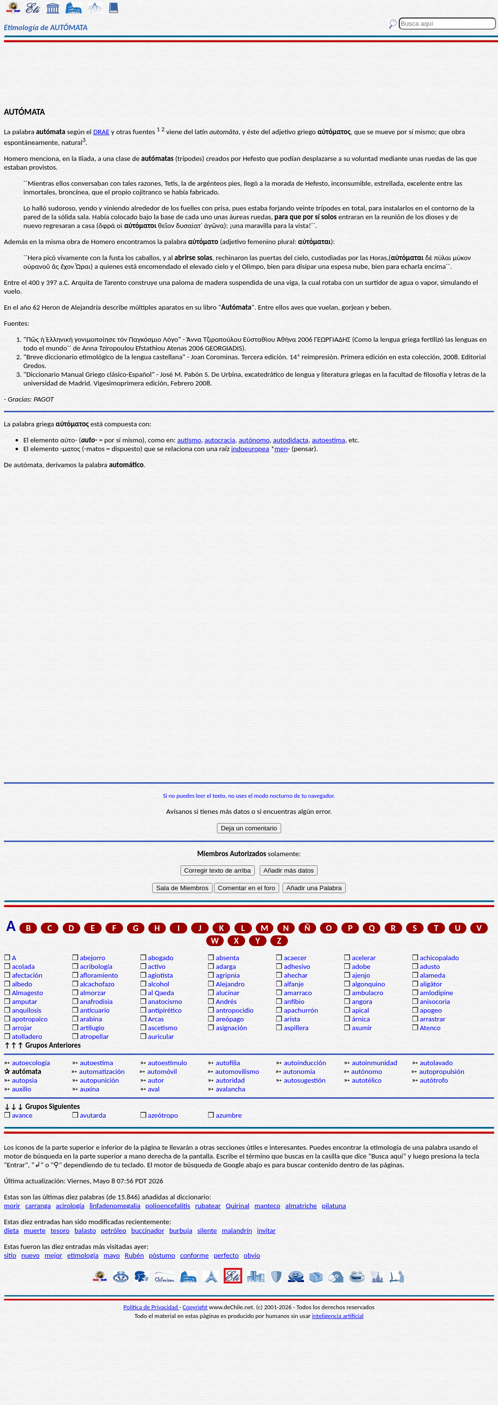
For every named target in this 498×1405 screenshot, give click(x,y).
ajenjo (361, 975)
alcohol (158, 984)
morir (12, 1205)
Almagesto (27, 992)
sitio (10, 1255)
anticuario (94, 1010)
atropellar (94, 1036)
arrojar (22, 1027)
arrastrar (432, 1019)
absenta (227, 957)
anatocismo (165, 1001)
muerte (35, 1230)
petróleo (113, 1230)
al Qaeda (161, 992)
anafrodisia (96, 1001)
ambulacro (367, 992)
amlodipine (436, 992)
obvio (252, 1255)
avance (22, 1115)
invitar (266, 1230)
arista (292, 1019)
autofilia (228, 1062)
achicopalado (439, 957)
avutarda (93, 1115)
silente (207, 1230)
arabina (91, 1019)
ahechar (296, 975)
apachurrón (301, 1010)
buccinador (147, 1230)
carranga (38, 1205)
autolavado (436, 1062)
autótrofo (434, 1080)
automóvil (162, 1071)
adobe (361, 966)
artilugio (92, 1027)
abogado (161, 957)
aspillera (296, 1027)
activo (156, 966)
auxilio (21, 1089)
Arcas (156, 1019)
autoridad (230, 1080)
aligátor (431, 984)
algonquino (368, 984)
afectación (27, 975)
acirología (70, 1205)
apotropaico (30, 1019)
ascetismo (163, 1027)
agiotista (160, 975)
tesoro (60, 1230)
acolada (23, 966)
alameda (432, 975)
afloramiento (99, 975)
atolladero (27, 1036)
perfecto (225, 1255)
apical (360, 1010)
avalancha (231, 1089)
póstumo (162, 1255)
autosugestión (305, 1080)
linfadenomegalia (115, 1205)
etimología (83, 1255)
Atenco (430, 1027)
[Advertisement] (249, 74)
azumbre (229, 1115)
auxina (89, 1089)
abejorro (92, 957)
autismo (189, 440)
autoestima (328, 440)
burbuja (181, 1230)
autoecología (31, 1062)
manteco (267, 1205)
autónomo (254, 440)
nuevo (30, 1255)
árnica (361, 1019)
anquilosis (26, 1010)
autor (156, 1080)
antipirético (165, 1010)
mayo (112, 1255)
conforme (194, 1255)
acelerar (363, 957)
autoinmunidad (374, 1062)
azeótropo (163, 1115)
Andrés (226, 1001)
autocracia (220, 440)
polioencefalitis (167, 1205)
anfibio (294, 1001)
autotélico (366, 1080)
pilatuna (334, 1205)
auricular (161, 1036)
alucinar (228, 992)
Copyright (195, 1307)
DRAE (101, 131)
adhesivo (297, 966)
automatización (102, 1071)
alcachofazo (97, 984)
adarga (226, 966)
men (280, 448)
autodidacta (290, 440)
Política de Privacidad (151, 1307)
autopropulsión (441, 1071)
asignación (231, 1027)
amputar (24, 1001)
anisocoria (435, 1001)
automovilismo (237, 1071)
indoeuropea (250, 448)
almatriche (301, 1205)
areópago (230, 1019)
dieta (11, 1230)
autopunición (99, 1080)
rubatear (208, 1205)
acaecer (295, 957)
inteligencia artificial (338, 1315)
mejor (53, 1255)
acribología (96, 966)
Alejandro (230, 984)
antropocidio (235, 1010)
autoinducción (305, 1062)
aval (154, 1089)
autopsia (24, 1080)
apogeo (431, 1010)
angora (362, 1001)
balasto (85, 1230)
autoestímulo (167, 1062)
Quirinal (237, 1205)
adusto (430, 966)
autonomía (299, 1071)
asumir (362, 1027)
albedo (22, 984)
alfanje (294, 984)
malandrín (237, 1230)
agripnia (228, 975)
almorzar (93, 992)
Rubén (134, 1255)
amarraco (298, 992)
